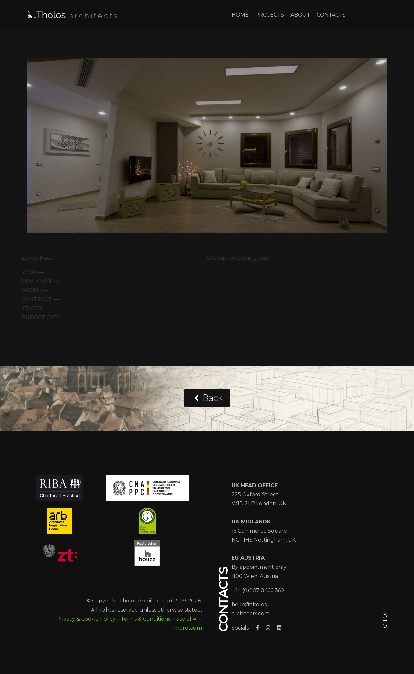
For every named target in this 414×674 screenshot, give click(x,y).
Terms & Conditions (145, 619)
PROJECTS (269, 15)
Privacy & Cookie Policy (85, 619)
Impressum (187, 628)
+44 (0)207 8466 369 (258, 590)
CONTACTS (331, 15)
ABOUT (300, 15)
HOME (240, 15)
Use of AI (186, 619)
